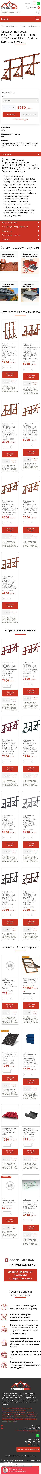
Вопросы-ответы (8, 1419)
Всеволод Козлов (7, 1462)
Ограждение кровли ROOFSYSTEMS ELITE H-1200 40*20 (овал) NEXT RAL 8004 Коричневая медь (9, 582)
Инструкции (6, 1416)
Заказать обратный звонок (28, 1449)
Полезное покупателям (20, 1416)
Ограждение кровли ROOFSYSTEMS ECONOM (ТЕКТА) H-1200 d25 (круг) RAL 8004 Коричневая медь (9, 350)
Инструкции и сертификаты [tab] (20, 227)
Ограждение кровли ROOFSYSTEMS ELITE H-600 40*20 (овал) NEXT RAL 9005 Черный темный (30, 745)
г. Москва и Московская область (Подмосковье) (27, 1431)
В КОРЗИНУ (11, 114)
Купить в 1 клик (14, 381)
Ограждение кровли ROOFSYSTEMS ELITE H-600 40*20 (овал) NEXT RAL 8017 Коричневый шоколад (30, 897)
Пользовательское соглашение (13, 1412)
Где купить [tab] (20, 231)
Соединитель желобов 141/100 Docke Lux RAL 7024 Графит (30, 1131)
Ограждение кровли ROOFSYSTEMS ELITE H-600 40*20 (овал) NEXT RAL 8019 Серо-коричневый (9, 897)
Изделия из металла (28, 285)
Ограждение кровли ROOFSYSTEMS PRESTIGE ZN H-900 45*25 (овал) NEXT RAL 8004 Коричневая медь (30, 506)
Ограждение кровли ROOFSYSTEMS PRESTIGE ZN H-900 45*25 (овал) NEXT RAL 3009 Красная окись (30, 667)
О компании (30, 1412)
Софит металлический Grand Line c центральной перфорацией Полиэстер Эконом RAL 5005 (31, 1058)
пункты (15, 134)
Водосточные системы (9, 285)
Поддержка (13, 1421)
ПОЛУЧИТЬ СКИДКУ (20, 120)
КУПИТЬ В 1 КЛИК (29, 115)
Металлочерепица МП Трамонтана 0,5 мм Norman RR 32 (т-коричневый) (10, 1056)
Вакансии (32, 1416)
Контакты (28, 3)
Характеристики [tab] (20, 222)
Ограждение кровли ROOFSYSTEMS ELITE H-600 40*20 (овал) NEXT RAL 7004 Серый (30, 821)
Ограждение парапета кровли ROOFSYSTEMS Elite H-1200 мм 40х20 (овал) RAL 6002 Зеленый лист (30, 1204)
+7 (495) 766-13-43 (34, 3)
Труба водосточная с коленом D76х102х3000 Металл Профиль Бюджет (9, 983)
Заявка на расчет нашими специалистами (20, 1275)
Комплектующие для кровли (30, 255)
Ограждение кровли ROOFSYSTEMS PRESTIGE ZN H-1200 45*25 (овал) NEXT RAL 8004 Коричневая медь (10, 506)
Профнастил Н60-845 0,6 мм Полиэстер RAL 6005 (10, 1131)
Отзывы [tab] (20, 239)
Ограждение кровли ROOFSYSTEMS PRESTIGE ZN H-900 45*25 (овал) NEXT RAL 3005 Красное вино (9, 745)
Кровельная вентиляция (8, 255)
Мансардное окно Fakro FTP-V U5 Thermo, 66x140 (31, 981)
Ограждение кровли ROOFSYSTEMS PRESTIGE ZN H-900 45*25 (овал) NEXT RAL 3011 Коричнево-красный (9, 668)
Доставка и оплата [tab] (20, 235)
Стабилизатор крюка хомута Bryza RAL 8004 (8, 1201)
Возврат (5, 1414)
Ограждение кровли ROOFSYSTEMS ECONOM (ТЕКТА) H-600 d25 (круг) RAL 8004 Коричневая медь (9, 429)
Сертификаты (32, 1414)
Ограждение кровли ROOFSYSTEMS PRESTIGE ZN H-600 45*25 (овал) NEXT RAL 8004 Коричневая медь (30, 428)
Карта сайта (19, 1419)
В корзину (6, 382)
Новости (23, 1414)
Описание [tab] (20, 154)
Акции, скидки (14, 1414)
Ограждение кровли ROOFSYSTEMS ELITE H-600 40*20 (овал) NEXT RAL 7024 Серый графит (9, 821)
